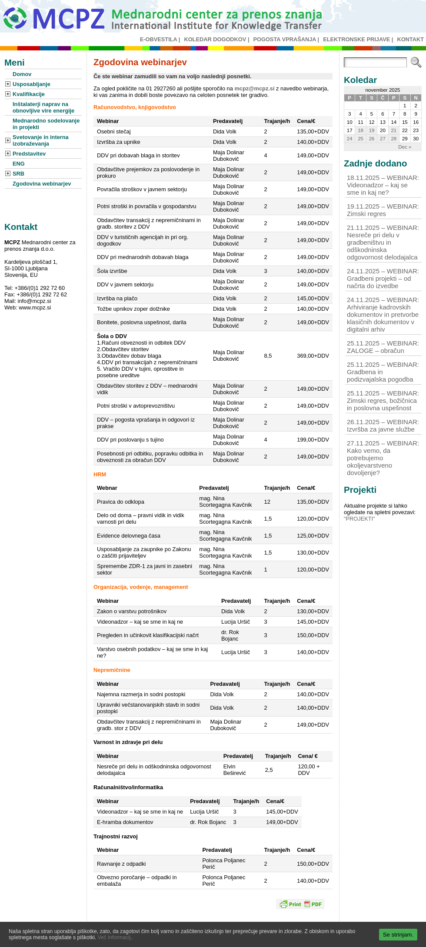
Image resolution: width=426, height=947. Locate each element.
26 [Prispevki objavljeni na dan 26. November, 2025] (372, 138)
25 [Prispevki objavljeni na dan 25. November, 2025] (360, 138)
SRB (18, 173)
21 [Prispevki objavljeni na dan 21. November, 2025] (393, 130)
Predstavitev (29, 153)
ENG (19, 163)
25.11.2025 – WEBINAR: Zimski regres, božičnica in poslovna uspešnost (383, 400)
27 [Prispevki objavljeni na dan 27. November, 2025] (383, 138)
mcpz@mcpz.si (254, 88)
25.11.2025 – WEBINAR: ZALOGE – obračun (383, 346)
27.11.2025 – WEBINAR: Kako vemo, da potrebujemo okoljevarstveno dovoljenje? (383, 457)
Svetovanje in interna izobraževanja (41, 140)
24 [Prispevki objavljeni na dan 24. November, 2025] (350, 138)
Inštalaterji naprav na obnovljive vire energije (43, 107)
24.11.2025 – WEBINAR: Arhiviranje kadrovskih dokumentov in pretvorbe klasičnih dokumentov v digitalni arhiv (383, 314)
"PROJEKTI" (359, 518)
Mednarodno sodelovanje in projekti (46, 123)
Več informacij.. (115, 937)
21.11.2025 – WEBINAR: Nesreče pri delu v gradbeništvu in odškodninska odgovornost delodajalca (383, 242)
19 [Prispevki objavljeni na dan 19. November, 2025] (372, 130)
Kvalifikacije (29, 94)
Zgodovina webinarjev (42, 183)
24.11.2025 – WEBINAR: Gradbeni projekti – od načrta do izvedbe (383, 278)
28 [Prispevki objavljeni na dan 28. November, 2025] (393, 138)
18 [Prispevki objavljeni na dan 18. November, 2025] (360, 130)
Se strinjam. (398, 934)
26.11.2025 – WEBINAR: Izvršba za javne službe (383, 425)
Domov (22, 74)
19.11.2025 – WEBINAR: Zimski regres (383, 210)
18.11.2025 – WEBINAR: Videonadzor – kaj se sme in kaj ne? (383, 185)
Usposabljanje (31, 84)
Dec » (404, 147)
